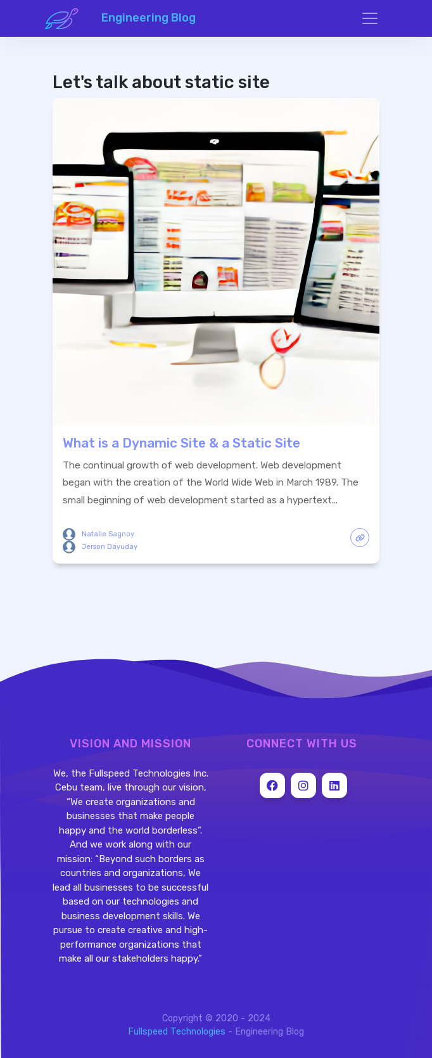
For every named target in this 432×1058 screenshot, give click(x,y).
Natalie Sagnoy (108, 534)
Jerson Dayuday (109, 547)
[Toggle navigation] (370, 18)
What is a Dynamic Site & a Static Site (181, 443)
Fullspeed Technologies (177, 1031)
